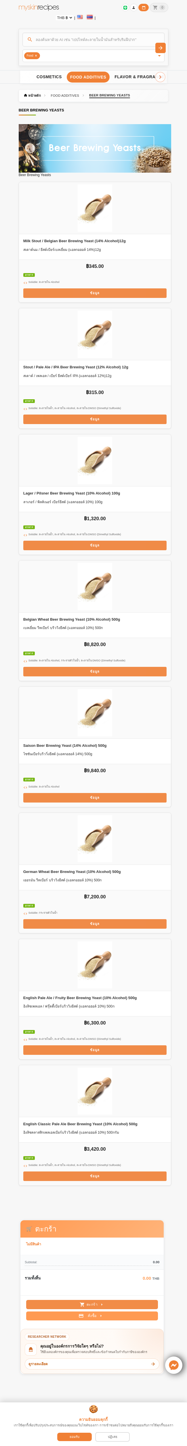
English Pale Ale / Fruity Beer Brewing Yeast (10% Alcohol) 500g (80, 998)
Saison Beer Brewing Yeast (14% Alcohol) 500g (65, 745)
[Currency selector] (64, 17)
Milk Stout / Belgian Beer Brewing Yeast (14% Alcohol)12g (74, 241)
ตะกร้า (92, 1304)
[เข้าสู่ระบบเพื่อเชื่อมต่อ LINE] (125, 7)
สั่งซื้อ (91, 1315)
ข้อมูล (95, 293)
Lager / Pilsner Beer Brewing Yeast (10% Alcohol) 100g (71, 493)
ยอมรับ (74, 1436)
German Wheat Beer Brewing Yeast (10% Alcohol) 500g (72, 872)
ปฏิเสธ (112, 1436)
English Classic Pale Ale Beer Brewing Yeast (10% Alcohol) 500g (80, 1124)
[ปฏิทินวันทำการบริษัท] (143, 7)
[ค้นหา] (93, 39)
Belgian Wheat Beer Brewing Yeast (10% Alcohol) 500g (71, 619)
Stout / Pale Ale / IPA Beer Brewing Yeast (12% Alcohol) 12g (75, 367)
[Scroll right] (160, 77)
